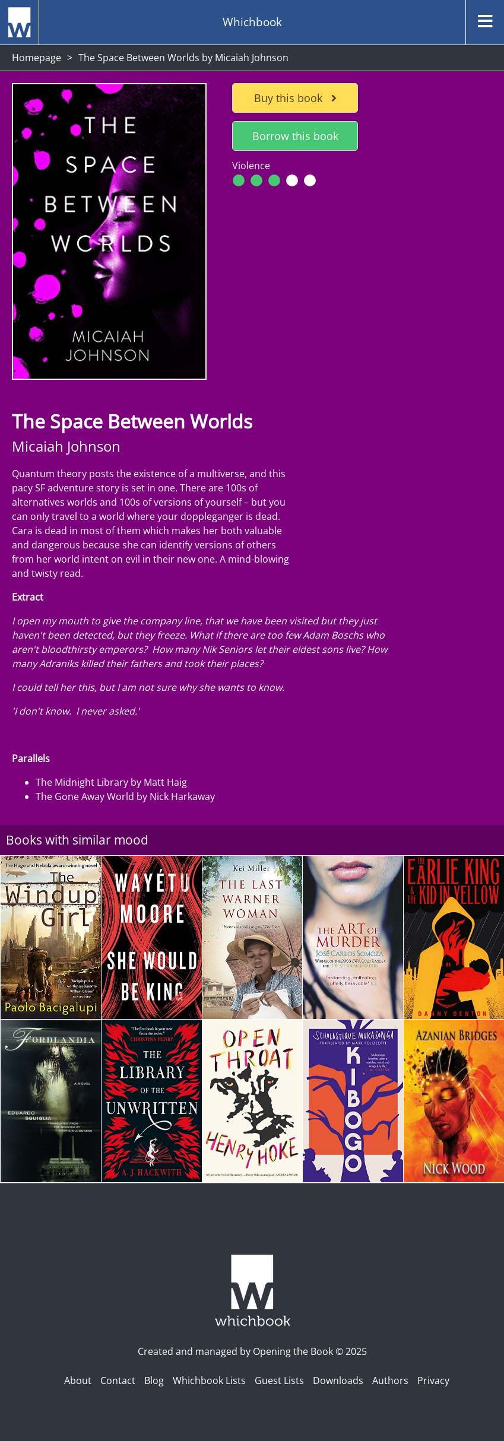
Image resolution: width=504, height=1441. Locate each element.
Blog (154, 1380)
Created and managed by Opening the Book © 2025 (252, 1351)
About (77, 1380)
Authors (390, 1380)
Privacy (433, 1380)
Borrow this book (295, 136)
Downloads (338, 1380)
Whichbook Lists (209, 1380)
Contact (117, 1380)
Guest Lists (279, 1380)
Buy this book (295, 98)
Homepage (36, 57)
